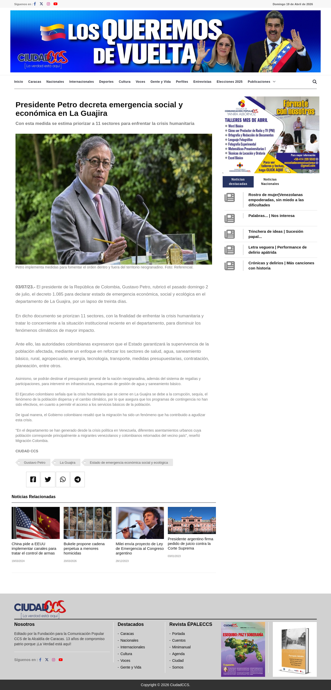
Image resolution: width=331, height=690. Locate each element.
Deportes (106, 82)
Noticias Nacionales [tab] (270, 182)
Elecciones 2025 (230, 82)
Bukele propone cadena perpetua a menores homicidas (84, 548)
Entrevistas (202, 82)
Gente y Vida (161, 82)
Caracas (34, 82)
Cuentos (179, 640)
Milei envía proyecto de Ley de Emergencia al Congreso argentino (140, 548)
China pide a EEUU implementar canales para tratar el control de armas (34, 548)
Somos (178, 667)
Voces (140, 82)
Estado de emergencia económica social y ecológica (129, 462)
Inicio (18, 82)
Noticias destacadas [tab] (238, 182)
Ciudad (178, 660)
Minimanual (181, 647)
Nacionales (55, 82)
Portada (178, 634)
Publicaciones (259, 82)
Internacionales (81, 82)
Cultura (125, 82)
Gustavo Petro (35, 462)
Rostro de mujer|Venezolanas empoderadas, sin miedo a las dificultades (276, 199)
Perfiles (182, 82)
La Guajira (68, 462)
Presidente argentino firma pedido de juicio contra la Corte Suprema (190, 543)
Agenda (178, 654)
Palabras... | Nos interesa (272, 215)
